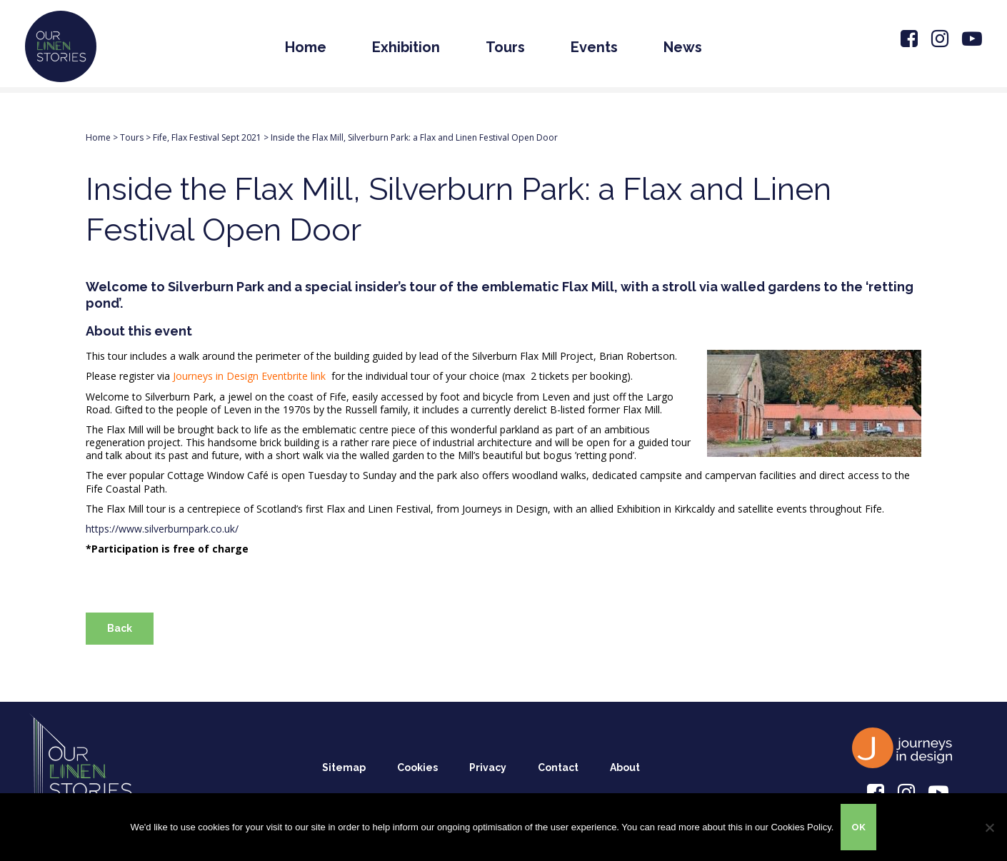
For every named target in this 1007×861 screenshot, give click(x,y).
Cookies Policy (801, 827)
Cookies (417, 767)
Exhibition (406, 47)
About (625, 767)
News (682, 47)
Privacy (487, 767)
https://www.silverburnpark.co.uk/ (162, 528)
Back (119, 628)
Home (305, 47)
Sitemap (344, 767)
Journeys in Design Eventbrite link (251, 376)
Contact (558, 767)
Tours (505, 47)
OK (858, 827)
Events (594, 47)
